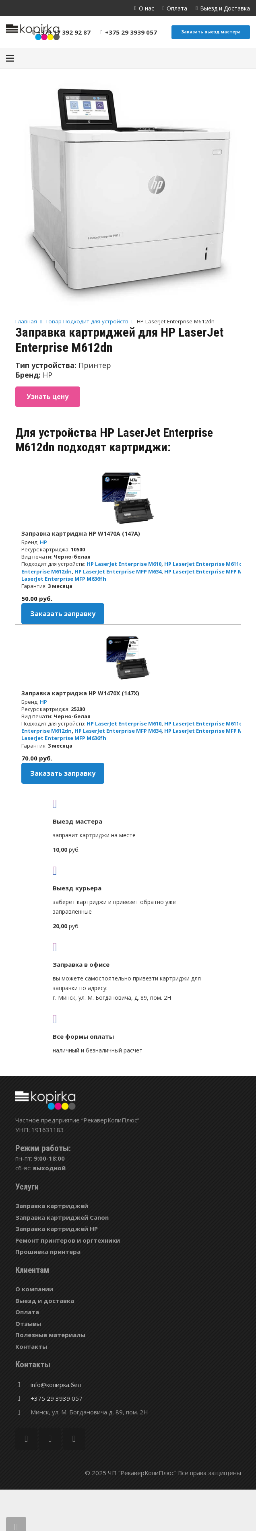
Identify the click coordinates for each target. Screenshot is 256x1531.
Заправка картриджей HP (56, 1229)
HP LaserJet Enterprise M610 (124, 563)
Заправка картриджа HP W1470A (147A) (80, 533)
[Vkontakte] (74, 1439)
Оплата (27, 1312)
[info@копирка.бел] (23, 1384)
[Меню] (10, 58)
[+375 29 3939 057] (23, 1398)
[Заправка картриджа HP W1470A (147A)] (128, 498)
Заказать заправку (62, 613)
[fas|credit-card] (128, 1018)
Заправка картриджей (51, 1206)
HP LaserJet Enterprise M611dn (205, 563)
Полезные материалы (50, 1335)
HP (43, 542)
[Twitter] (50, 1439)
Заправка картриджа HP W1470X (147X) (80, 693)
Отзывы (28, 1323)
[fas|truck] (128, 803)
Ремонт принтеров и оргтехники (67, 1240)
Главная (26, 321)
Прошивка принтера (48, 1251)
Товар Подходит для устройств (86, 321)
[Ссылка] (33, 32)
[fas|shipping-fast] (128, 870)
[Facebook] (26, 1439)
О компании (34, 1289)
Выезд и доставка (44, 1301)
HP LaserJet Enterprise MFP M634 (117, 571)
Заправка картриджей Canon (62, 1217)
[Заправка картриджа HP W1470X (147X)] (128, 658)
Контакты (31, 1346)
